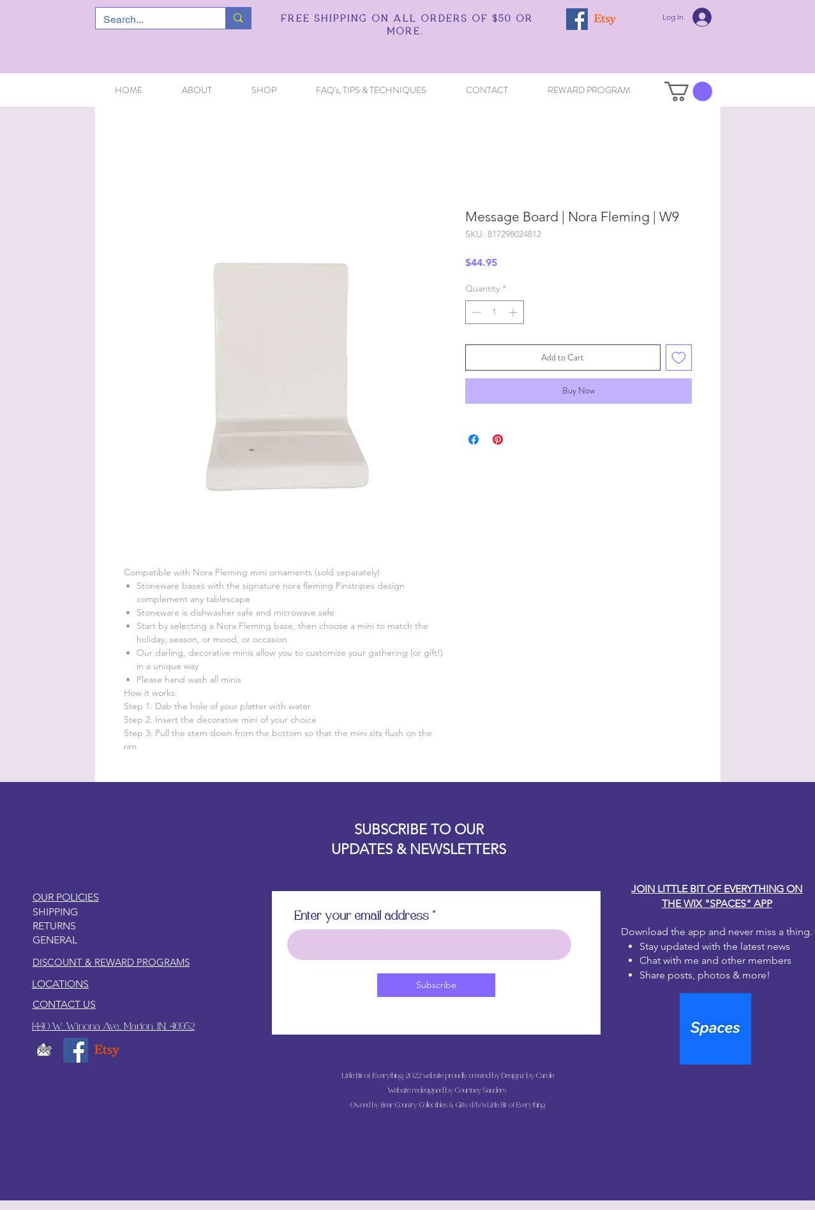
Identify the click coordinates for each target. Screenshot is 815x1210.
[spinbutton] (494, 312)
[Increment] (514, 312)
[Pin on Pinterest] (497, 439)
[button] (688, 91)
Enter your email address (361, 916)
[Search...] (151, 20)
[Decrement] (475, 312)
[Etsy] (605, 19)
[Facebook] (577, 19)
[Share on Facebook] (473, 439)
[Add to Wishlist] (679, 357)
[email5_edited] (44, 1050)
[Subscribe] (436, 985)
